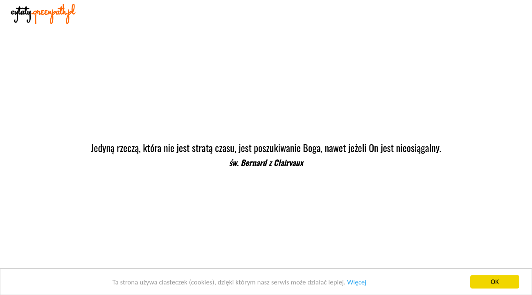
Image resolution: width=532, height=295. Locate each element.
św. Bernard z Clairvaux (266, 162)
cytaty (42, 12)
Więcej (356, 283)
